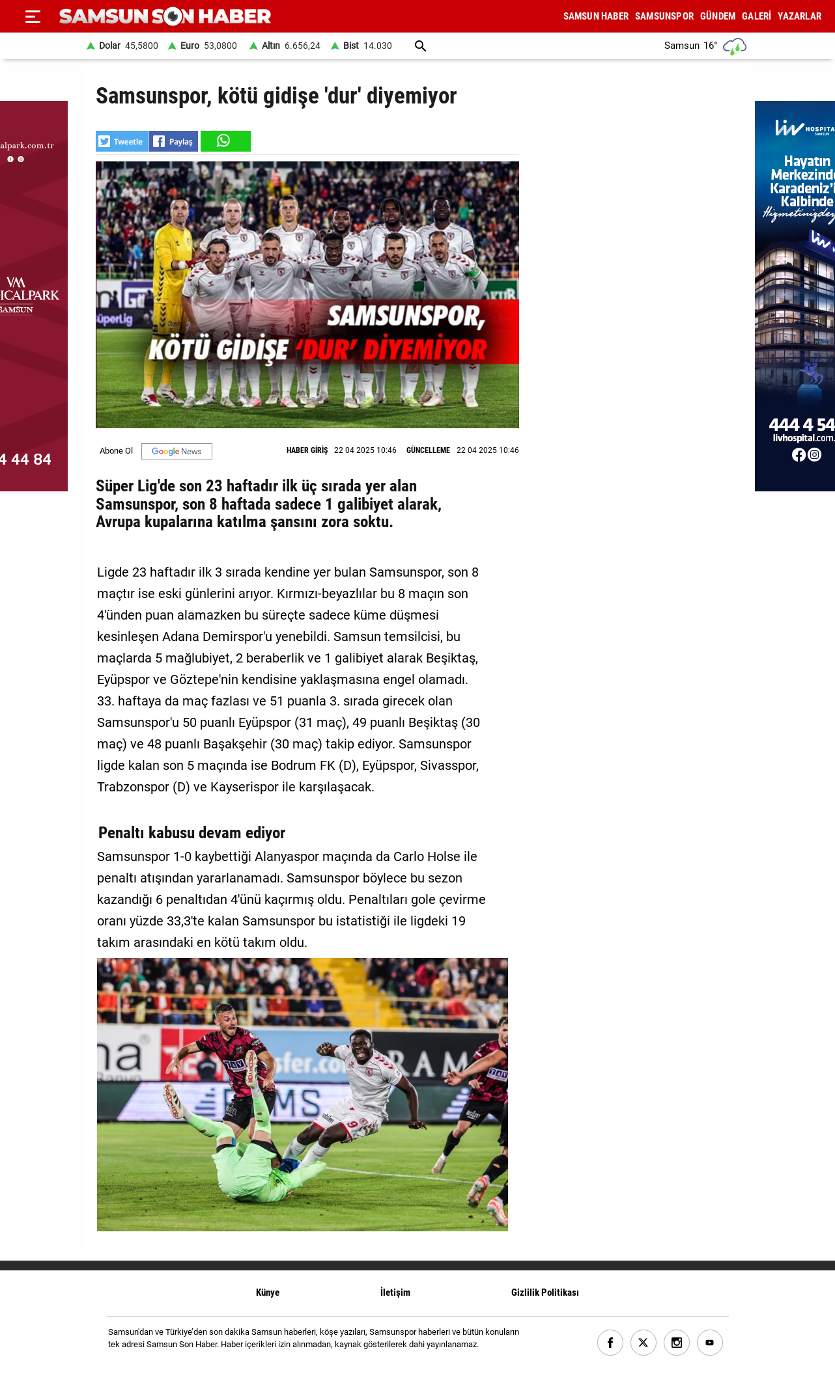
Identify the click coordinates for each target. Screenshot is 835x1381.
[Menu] (32, 16)
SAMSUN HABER (596, 16)
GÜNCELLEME (428, 450)
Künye (267, 1292)
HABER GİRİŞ (307, 450)
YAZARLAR (799, 16)
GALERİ (756, 16)
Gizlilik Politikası (545, 1292)
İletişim (395, 1292)
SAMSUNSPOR (664, 16)
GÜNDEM (717, 16)
